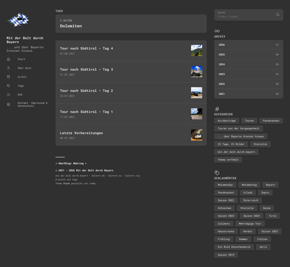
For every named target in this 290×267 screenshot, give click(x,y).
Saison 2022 (226, 200)
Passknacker (226, 192)
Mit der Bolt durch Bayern (25, 40)
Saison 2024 (251, 215)
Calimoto (224, 223)
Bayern (270, 184)
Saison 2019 (226, 254)
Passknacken (271, 120)
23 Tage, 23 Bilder (231, 144)
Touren (249, 120)
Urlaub (247, 192)
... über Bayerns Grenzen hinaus (241, 136)
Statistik (260, 144)
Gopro (265, 192)
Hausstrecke (226, 231)
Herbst (247, 231)
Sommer (243, 239)
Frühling (224, 239)
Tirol (272, 215)
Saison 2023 (226, 215)
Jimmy (92, 183)
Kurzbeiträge (227, 120)
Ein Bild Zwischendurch (234, 247)
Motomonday (225, 184)
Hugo (74, 179)
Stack (66, 183)
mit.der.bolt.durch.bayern (236, 152)
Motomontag (249, 184)
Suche (221, 12)
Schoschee (224, 208)
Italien (262, 239)
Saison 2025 (270, 231)
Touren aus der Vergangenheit (238, 128)
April (263, 247)
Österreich (250, 200)
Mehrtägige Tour (250, 223)
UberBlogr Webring (71, 163)
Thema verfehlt (228, 159)
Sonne (266, 208)
